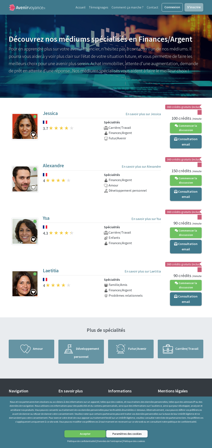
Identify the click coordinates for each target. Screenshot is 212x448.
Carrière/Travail (180, 350)
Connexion (172, 7)
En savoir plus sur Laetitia (143, 272)
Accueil (81, 8)
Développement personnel (81, 352)
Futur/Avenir (131, 350)
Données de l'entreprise (109, 441)
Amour (31, 350)
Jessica (50, 114)
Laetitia (51, 272)
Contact (152, 8)
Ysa (46, 219)
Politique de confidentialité (81, 441)
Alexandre (53, 167)
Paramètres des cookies (127, 433)
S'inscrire (194, 7)
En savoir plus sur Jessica (143, 115)
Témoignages (98, 8)
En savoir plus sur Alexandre (141, 167)
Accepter (85, 433)
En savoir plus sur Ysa (146, 220)
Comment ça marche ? (127, 8)
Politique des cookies (134, 441)
